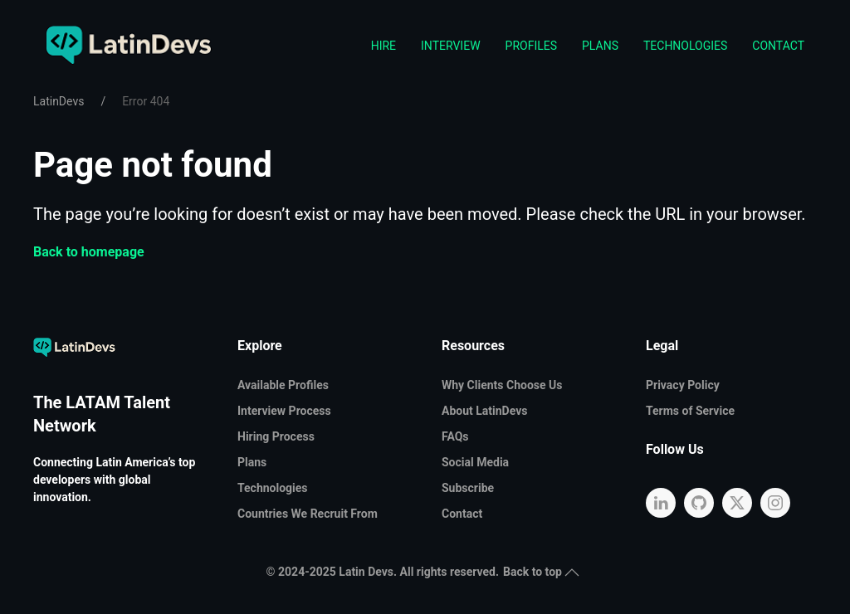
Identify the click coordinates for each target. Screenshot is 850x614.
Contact (778, 45)
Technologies (685, 45)
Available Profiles (283, 385)
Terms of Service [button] (690, 410)
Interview (451, 45)
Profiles (531, 45)
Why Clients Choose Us (502, 385)
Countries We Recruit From (307, 513)
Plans (600, 45)
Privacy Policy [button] (683, 385)
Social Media (475, 462)
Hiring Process (276, 436)
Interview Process (284, 410)
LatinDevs (58, 101)
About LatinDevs (484, 410)
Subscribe (468, 488)
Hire (383, 45)
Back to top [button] (541, 571)
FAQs (455, 436)
